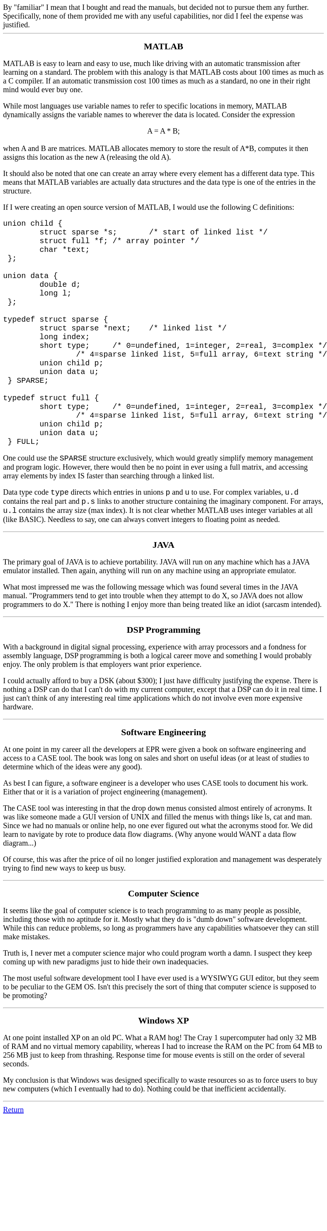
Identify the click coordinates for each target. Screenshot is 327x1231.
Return (13, 1153)
